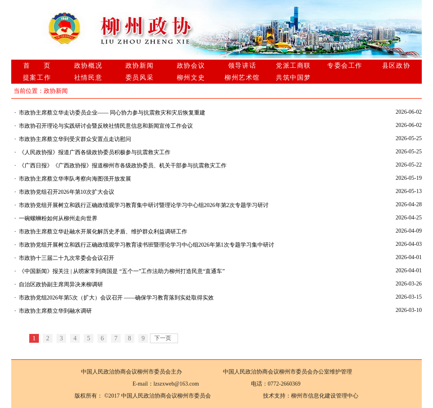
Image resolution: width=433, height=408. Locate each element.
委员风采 (139, 77)
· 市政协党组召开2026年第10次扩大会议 (64, 192)
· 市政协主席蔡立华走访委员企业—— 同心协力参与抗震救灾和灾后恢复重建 (109, 113)
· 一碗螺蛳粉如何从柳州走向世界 (55, 218)
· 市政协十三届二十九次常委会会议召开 (64, 258)
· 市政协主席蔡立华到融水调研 (53, 311)
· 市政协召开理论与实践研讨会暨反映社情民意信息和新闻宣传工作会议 (103, 126)
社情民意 (88, 77)
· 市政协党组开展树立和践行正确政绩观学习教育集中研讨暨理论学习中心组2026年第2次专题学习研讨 (141, 205)
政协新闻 (139, 65)
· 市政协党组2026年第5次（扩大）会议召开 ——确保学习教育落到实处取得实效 (114, 298)
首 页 (37, 65)
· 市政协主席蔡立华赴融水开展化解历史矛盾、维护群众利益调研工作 (100, 232)
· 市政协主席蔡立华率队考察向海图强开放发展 (72, 179)
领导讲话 (242, 65)
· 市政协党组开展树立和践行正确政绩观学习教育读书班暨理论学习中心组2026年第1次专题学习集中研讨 (144, 245)
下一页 (162, 338)
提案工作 (37, 77)
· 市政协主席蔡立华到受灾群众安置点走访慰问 (72, 139)
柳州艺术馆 (242, 77)
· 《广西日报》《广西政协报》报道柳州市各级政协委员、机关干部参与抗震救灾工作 (120, 166)
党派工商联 (293, 65)
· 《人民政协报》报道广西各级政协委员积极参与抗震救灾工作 (92, 152)
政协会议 (191, 65)
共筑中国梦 (293, 77)
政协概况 (88, 65)
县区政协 (396, 65)
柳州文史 (191, 77)
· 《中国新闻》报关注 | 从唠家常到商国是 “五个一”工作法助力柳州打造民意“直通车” (119, 271)
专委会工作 (344, 65)
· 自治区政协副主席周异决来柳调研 (58, 284)
